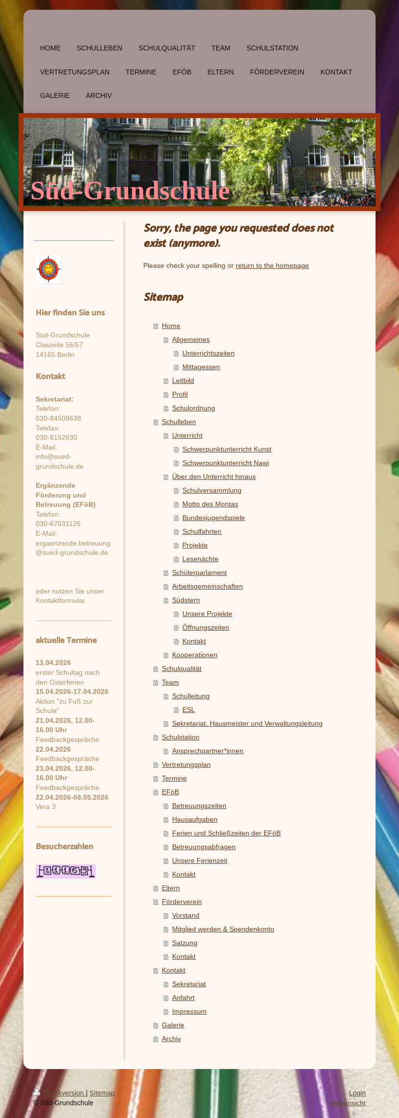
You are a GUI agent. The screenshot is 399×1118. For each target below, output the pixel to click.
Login (357, 1093)
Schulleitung (191, 696)
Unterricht (187, 435)
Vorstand (186, 915)
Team (170, 682)
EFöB (170, 792)
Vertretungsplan (186, 764)
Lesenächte (200, 559)
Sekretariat (189, 984)
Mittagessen (201, 367)
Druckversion (59, 1093)
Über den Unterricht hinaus (214, 476)
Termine (174, 778)
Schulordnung (193, 408)
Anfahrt (183, 997)
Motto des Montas (210, 504)
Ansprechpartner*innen (208, 751)
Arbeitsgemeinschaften (207, 586)
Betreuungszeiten (199, 805)
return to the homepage (272, 265)
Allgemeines (191, 339)
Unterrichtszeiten (208, 353)
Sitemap (101, 1093)
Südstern (186, 600)
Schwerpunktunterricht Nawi (225, 463)
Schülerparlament (199, 572)
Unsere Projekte (207, 614)
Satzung (185, 943)
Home (171, 326)
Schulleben (179, 422)
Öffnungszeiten (205, 627)
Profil (180, 394)
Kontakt (194, 641)
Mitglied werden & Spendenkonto (223, 929)
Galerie (173, 1025)
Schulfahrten (202, 531)
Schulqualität (181, 668)
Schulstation (181, 737)
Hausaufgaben (195, 819)
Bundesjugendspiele (213, 518)
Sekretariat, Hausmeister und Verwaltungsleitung (247, 723)
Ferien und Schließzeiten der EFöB (226, 833)
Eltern (171, 888)
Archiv (171, 1039)
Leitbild (183, 380)
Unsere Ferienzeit (199, 860)
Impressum (189, 1011)
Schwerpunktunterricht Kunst (226, 449)
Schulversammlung (212, 490)
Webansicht (348, 1103)
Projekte (195, 545)
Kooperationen (195, 655)
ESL (188, 710)
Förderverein (182, 901)
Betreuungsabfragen (204, 847)
